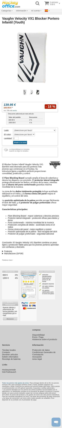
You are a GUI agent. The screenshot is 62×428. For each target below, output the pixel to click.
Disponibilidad (38, 335)
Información (21, 11)
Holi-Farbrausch (9, 372)
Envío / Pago (38, 337)
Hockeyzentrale (9, 370)
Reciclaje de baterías (11, 359)
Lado (6, 130)
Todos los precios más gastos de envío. (15, 383)
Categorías (6, 11)
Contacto (6, 352)
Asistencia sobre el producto (44, 339)
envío (15, 110)
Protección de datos (41, 350)
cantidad (8, 138)
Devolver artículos (10, 354)
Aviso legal (37, 359)
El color (7, 134)
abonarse (10, 319)
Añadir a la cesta (20, 142)
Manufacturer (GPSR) (13, 253)
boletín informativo (10, 357)
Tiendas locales (9, 350)
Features (8, 251)
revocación (37, 357)
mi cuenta (35, 11)
